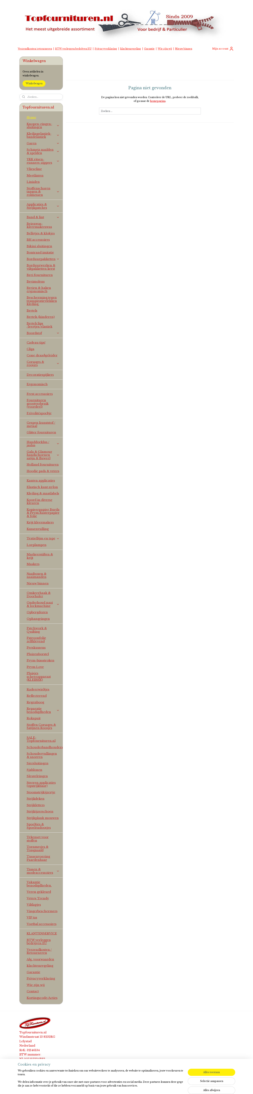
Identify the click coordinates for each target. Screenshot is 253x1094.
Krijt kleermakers (40, 522)
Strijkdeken (35, 798)
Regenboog (35, 702)
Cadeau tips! (36, 342)
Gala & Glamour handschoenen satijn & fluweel (43, 455)
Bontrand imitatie (40, 252)
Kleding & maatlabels (43, 493)
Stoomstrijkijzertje (41, 792)
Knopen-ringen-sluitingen (43, 125)
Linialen (33, 182)
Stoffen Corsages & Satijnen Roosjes (41, 726)
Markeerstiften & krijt (40, 556)
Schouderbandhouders (45, 747)
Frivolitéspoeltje (39, 413)
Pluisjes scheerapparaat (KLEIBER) (39, 676)
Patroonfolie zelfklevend (36, 639)
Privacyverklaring (106, 48)
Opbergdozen (37, 612)
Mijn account (223, 48)
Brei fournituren (40, 275)
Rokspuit (34, 718)
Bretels (32, 310)
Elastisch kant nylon (42, 487)
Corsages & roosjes (43, 363)
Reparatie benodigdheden (43, 710)
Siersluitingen (37, 763)
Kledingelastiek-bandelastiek (43, 135)
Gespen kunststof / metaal (41, 424)
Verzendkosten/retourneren (35, 48)
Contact (33, 991)
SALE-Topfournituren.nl (41, 739)
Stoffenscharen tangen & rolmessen (43, 191)
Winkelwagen (34, 83)
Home (31, 117)
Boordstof (43, 333)
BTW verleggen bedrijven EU (73, 48)
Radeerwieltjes (38, 689)
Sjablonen (34, 770)
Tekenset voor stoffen (38, 838)
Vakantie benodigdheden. (39, 883)
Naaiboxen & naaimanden (36, 575)
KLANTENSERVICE (42, 933)
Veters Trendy (38, 898)
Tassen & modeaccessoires (43, 870)
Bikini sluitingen (39, 246)
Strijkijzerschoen (40, 811)
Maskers (33, 564)
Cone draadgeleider (42, 355)
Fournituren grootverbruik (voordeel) (38, 403)
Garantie (149, 48)
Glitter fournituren (41, 432)
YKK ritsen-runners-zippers (43, 160)
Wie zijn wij (165, 48)
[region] (100, 1080)
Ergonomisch (37, 384)
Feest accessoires (40, 394)
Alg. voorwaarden (40, 959)
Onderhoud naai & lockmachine (43, 604)
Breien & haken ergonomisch (39, 289)
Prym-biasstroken (40, 660)
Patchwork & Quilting (37, 629)
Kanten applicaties (41, 480)
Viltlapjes (34, 904)
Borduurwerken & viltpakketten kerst (41, 266)
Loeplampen (36, 545)
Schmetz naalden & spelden (43, 151)
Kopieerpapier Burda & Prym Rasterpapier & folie (43, 513)
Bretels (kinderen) (41, 317)
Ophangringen (38, 619)
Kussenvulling (38, 529)
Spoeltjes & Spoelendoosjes (39, 825)
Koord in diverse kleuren (39, 501)
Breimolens (36, 281)
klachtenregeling (130, 48)
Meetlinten (35, 175)
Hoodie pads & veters (43, 471)
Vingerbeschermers (42, 911)
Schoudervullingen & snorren (42, 755)
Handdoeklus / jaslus (43, 443)
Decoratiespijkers (40, 375)
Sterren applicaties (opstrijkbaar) (41, 784)
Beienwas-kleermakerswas (39, 225)
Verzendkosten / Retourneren (39, 951)
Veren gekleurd (39, 892)
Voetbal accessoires (42, 924)
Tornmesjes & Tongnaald (37, 848)
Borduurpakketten (43, 259)
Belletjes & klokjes (41, 233)
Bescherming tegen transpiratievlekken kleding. (42, 301)
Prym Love (35, 667)
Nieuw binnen (183, 48)
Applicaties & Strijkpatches (43, 205)
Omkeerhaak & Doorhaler (39, 594)
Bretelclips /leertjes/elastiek (39, 325)
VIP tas (32, 917)
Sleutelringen (37, 776)
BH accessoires (38, 239)
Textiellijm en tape (43, 538)
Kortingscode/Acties (42, 998)
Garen (43, 143)
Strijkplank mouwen (43, 818)
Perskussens (36, 647)
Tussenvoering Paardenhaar (38, 858)
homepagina (157, 101)
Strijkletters (36, 805)
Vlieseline (34, 169)
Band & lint (43, 217)
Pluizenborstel (38, 654)
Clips (30, 349)
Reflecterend (37, 696)
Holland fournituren (43, 464)
